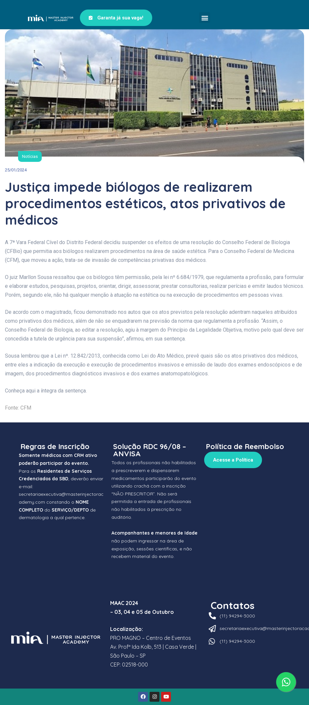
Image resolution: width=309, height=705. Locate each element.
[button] (204, 17)
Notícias (30, 156)
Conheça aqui (20, 391)
